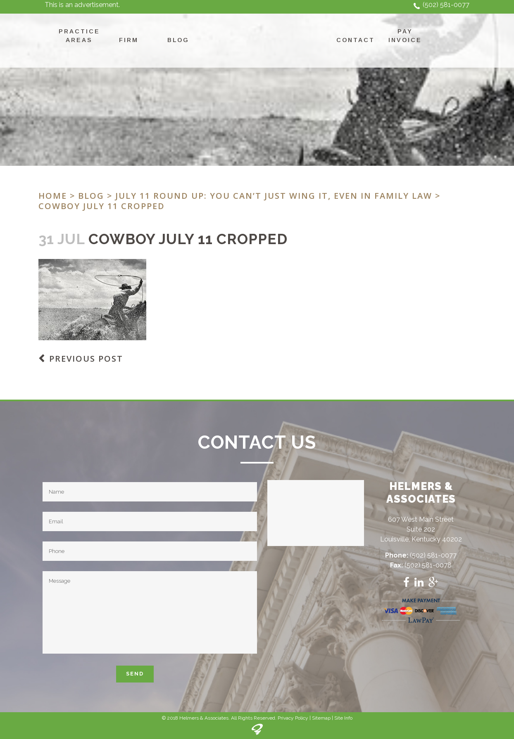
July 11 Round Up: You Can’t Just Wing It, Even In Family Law (273, 195)
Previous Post (86, 358)
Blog (91, 195)
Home (52, 195)
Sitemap (321, 718)
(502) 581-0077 (446, 5)
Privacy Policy (293, 718)
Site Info (343, 718)
